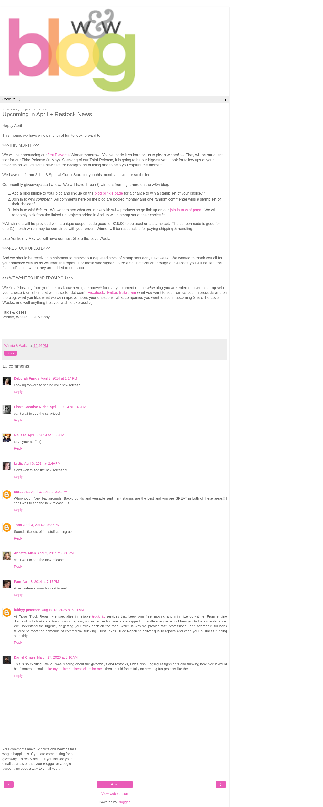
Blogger (124, 802)
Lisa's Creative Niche (31, 407)
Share (10, 353)
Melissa (20, 435)
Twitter (111, 292)
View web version (114, 794)
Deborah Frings (26, 378)
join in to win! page (185, 210)
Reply (18, 392)
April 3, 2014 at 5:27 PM (41, 525)
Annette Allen (25, 553)
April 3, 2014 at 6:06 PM (55, 553)
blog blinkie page (109, 193)
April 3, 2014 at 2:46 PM (42, 463)
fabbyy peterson (27, 610)
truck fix (99, 616)
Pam (17, 581)
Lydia (18, 463)
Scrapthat (22, 492)
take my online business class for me (74, 669)
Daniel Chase (24, 657)
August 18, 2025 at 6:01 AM (63, 610)
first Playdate (59, 155)
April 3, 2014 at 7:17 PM (40, 581)
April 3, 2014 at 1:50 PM (46, 435)
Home (114, 784)
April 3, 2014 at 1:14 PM (59, 378)
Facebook (95, 292)
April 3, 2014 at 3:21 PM (49, 492)
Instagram (127, 292)
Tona (18, 525)
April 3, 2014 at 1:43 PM (68, 407)
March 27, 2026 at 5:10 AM (57, 657)
